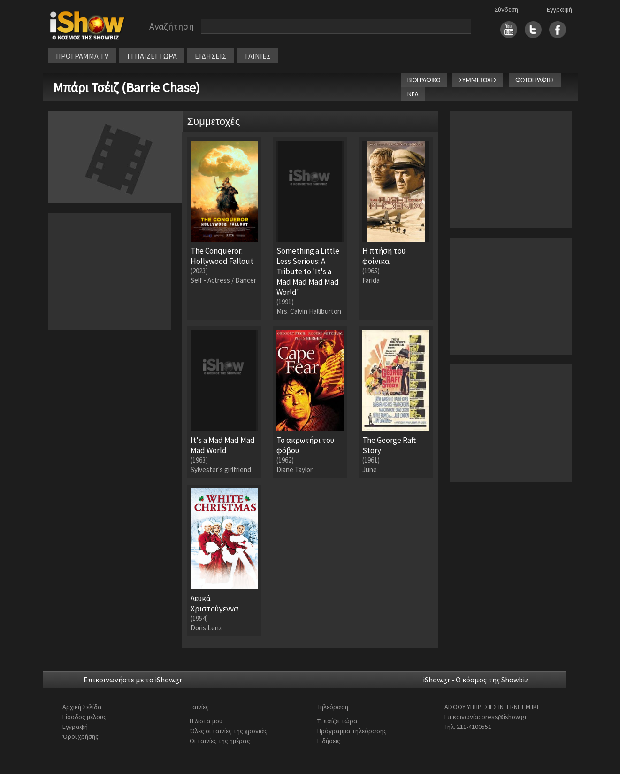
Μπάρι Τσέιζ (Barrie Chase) (126, 87)
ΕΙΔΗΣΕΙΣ (210, 56)
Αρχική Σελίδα (82, 707)
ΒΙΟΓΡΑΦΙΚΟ (424, 80)
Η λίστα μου (206, 721)
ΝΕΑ (413, 94)
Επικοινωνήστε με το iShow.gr (133, 679)
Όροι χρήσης (80, 736)
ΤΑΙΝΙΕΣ (257, 56)
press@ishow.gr (504, 716)
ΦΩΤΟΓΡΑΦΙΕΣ (534, 80)
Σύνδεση (506, 9)
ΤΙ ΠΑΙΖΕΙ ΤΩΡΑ (151, 56)
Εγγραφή (559, 9)
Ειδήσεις (328, 740)
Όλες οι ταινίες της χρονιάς (229, 731)
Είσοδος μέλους (84, 716)
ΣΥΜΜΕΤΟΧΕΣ (478, 80)
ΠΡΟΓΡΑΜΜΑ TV (82, 56)
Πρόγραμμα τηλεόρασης (352, 731)
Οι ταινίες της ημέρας (220, 740)
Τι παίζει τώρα (337, 721)
